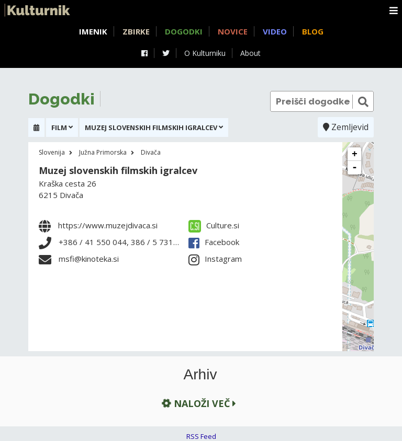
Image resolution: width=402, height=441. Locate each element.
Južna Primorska (103, 152)
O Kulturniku (205, 53)
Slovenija (52, 152)
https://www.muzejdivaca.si (108, 225)
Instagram (215, 258)
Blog (312, 31)
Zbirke (136, 31)
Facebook (213, 242)
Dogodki (184, 31)
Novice (233, 31)
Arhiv (200, 374)
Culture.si (213, 225)
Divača (151, 152)
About (250, 53)
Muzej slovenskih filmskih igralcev (118, 170)
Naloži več (198, 403)
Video (275, 31)
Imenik (93, 31)
